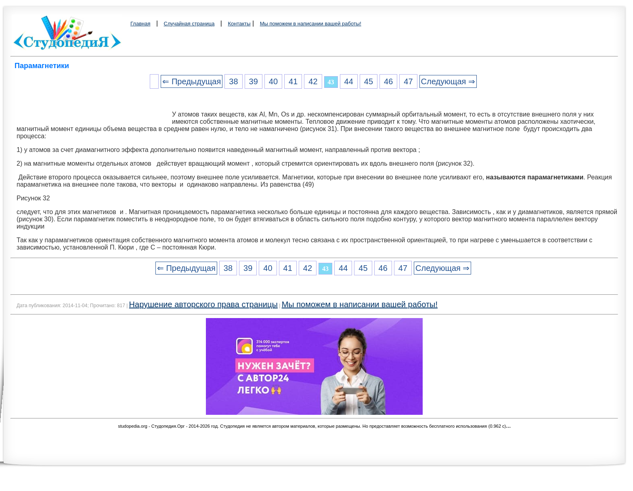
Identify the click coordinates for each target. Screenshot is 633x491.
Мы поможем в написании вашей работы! (310, 24)
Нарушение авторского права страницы (203, 304)
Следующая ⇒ (448, 81)
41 (293, 81)
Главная (140, 24)
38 (233, 81)
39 (253, 81)
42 (312, 81)
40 (273, 81)
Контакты (239, 24)
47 (408, 81)
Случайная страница (189, 24)
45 (368, 81)
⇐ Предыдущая (191, 81)
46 (388, 81)
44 (348, 81)
